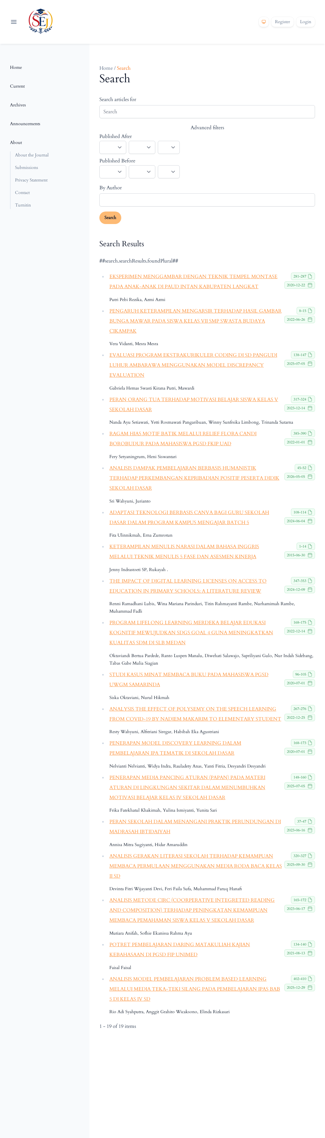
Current (17, 86)
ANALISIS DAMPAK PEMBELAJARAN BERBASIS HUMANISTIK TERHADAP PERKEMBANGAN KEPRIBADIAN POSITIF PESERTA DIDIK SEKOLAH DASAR (194, 478)
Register (282, 22)
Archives (18, 105)
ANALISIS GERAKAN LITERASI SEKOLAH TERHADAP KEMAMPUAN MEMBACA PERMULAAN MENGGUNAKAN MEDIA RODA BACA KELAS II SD (195, 866)
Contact (22, 193)
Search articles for (117, 99)
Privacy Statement (31, 180)
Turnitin (23, 205)
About (16, 142)
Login (305, 22)
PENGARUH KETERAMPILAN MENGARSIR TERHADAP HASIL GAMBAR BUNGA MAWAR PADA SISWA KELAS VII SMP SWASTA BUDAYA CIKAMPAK (195, 321)
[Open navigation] (14, 22)
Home (16, 67)
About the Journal (32, 155)
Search (110, 218)
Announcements (25, 124)
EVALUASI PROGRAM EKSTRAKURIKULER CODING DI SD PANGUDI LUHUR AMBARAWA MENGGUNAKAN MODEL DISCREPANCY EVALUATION (193, 365)
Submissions (26, 168)
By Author (110, 187)
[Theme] (264, 22)
